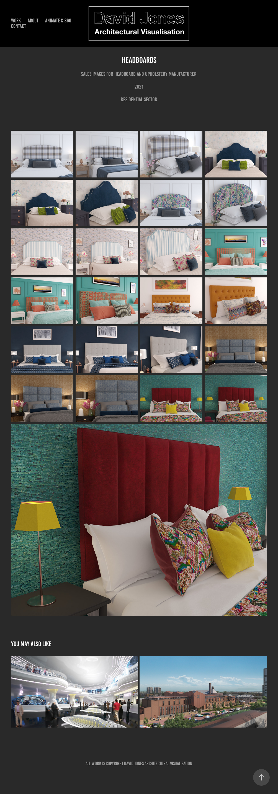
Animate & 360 (58, 21)
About (33, 21)
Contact (18, 26)
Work (16, 21)
